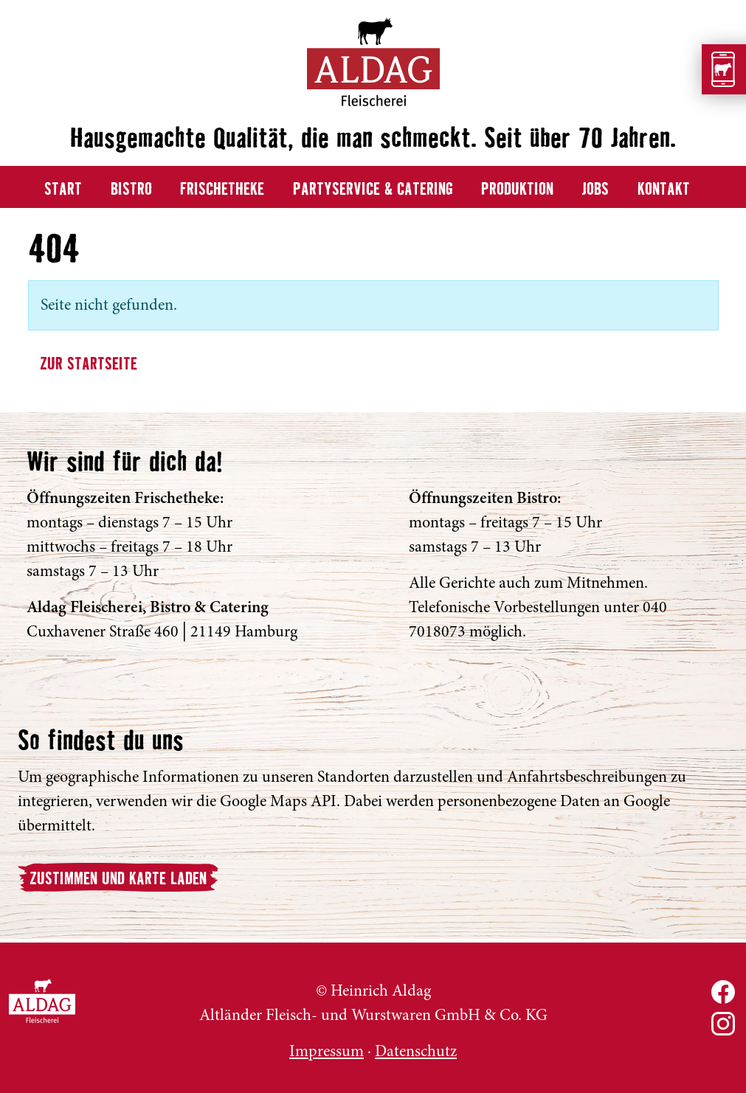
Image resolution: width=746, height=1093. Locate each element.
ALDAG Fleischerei (42, 1001)
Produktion (517, 190)
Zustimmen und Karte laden (118, 879)
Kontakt (664, 190)
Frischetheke (222, 190)
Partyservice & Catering (373, 190)
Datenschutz (416, 1051)
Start (63, 190)
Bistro (131, 190)
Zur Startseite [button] (88, 364)
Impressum (326, 1051)
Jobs (595, 190)
